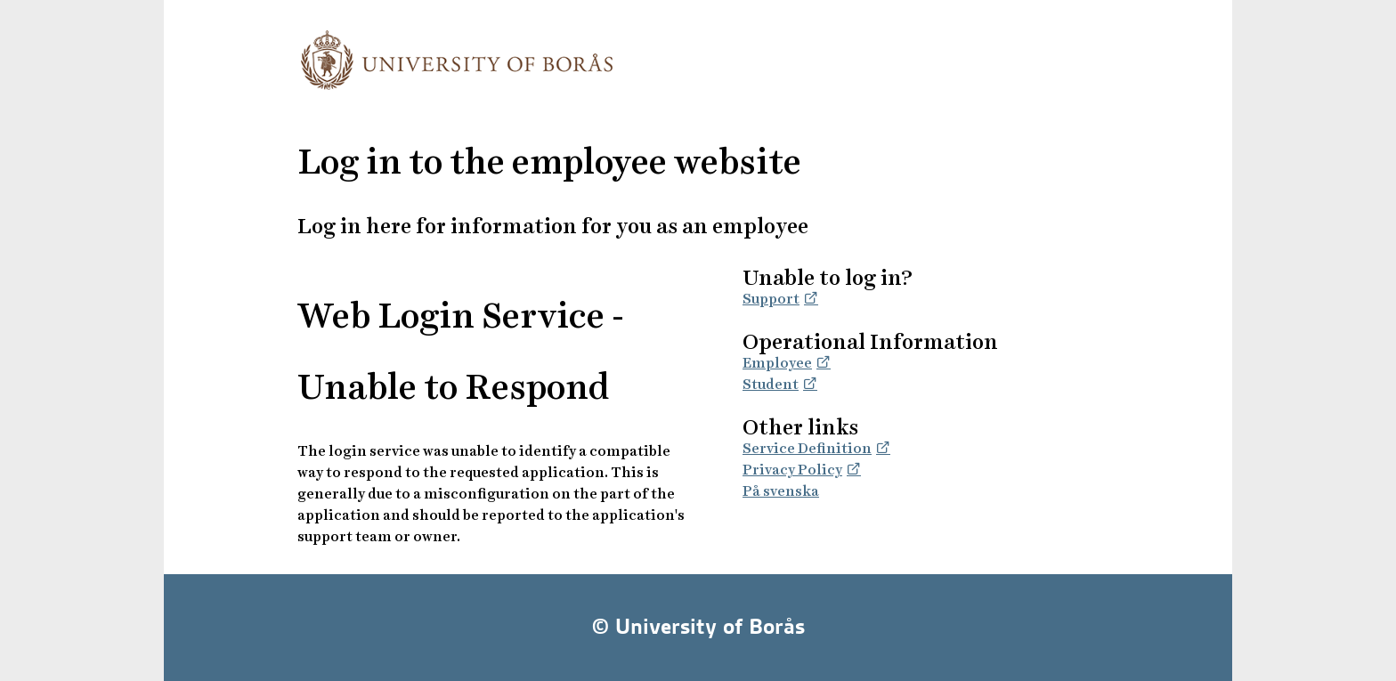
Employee (777, 362)
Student (771, 384)
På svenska (781, 490)
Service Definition (807, 448)
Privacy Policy (792, 469)
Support (771, 298)
